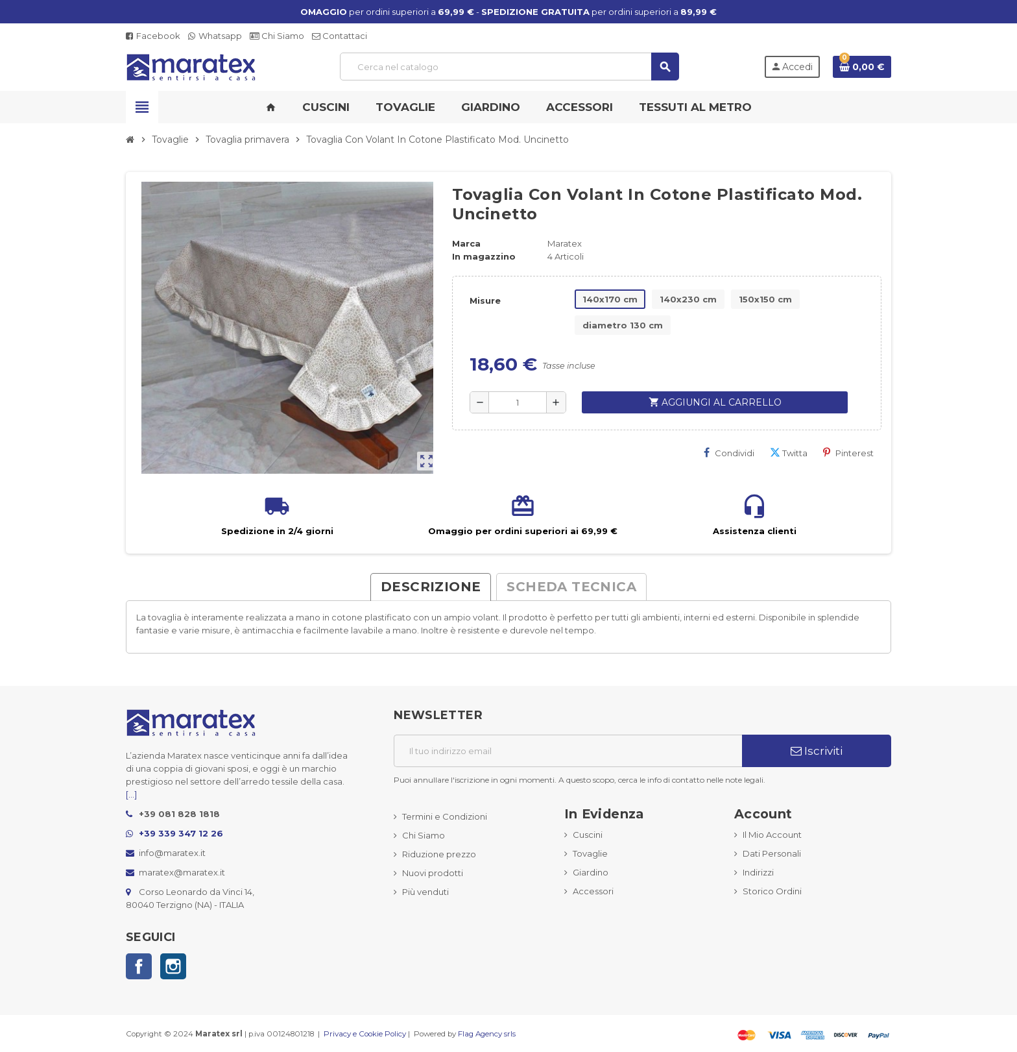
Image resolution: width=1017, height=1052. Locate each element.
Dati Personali (772, 853)
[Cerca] (509, 66)
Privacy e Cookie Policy (365, 1033)
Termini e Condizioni (444, 816)
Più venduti (425, 892)
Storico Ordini (772, 891)
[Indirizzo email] (568, 751)
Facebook (153, 36)
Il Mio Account (772, 834)
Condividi (729, 452)
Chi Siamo (277, 36)
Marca (466, 243)
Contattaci (339, 36)
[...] (131, 794)
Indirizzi (758, 872)
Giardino (590, 872)
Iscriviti (817, 750)
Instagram (173, 966)
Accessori (593, 891)
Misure (485, 300)
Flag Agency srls (487, 1033)
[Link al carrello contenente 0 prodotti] (862, 67)
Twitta (789, 452)
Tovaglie (590, 853)
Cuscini (588, 834)
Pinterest (848, 452)
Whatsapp (215, 36)
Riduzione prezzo (439, 854)
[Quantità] (517, 402)
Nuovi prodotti (432, 873)
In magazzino (484, 256)
